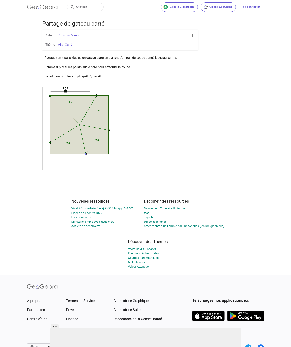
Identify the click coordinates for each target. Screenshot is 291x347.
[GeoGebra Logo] (42, 7)
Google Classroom (178, 7)
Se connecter (251, 7)
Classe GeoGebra (217, 7)
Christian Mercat (69, 35)
